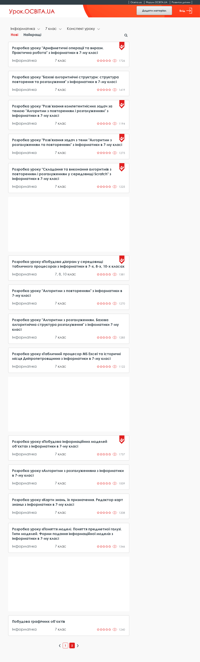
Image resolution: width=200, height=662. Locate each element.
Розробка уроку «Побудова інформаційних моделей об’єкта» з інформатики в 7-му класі (59, 443)
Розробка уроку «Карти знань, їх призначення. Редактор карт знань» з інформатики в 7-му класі (67, 502)
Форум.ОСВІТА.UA (156, 2)
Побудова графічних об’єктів (38, 621)
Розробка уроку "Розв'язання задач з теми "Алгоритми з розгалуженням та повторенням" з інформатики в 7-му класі (67, 142)
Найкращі (32, 34)
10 (65, 274)
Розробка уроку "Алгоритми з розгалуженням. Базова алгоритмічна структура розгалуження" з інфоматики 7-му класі (65, 324)
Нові (14, 34)
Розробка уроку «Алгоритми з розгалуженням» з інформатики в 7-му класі (68, 472)
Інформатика (24, 60)
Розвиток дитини (181, 2)
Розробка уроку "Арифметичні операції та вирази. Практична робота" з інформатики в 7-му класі (58, 50)
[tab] (25, 29)
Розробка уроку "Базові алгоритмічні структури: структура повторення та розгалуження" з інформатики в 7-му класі (65, 79)
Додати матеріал (154, 10)
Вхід (185, 10)
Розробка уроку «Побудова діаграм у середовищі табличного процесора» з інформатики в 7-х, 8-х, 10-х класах (68, 263)
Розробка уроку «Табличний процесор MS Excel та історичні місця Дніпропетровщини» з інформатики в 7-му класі (66, 356)
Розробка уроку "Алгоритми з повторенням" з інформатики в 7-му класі (67, 293)
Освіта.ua (136, 2)
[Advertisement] (68, 224)
